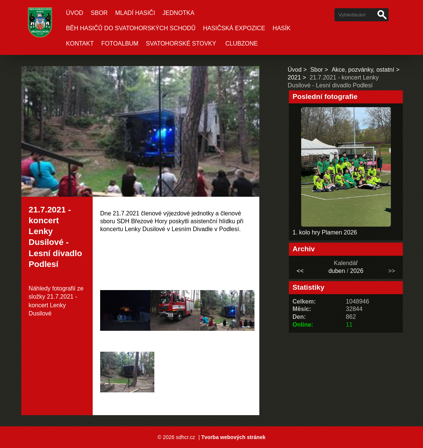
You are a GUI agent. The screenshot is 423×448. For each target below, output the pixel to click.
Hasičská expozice (234, 28)
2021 (294, 77)
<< (300, 271)
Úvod (74, 13)
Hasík (282, 28)
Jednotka (178, 13)
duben (336, 271)
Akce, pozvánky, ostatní (362, 69)
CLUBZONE (241, 43)
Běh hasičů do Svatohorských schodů (131, 28)
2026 (357, 271)
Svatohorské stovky (181, 43)
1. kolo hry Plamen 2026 (325, 232)
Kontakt (80, 43)
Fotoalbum (119, 43)
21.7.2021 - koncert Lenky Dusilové (53, 305)
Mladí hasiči (135, 13)
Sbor (99, 13)
